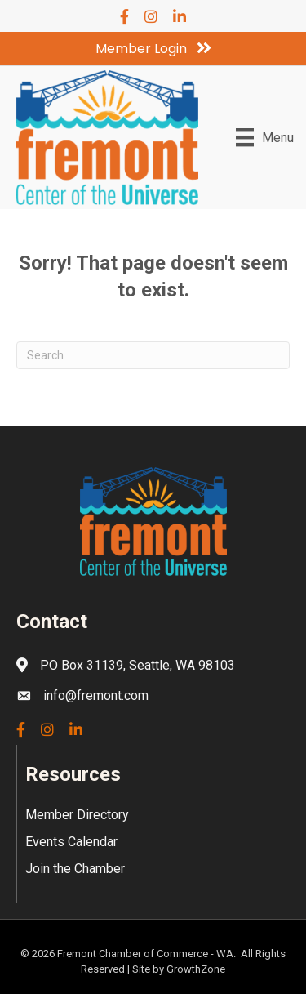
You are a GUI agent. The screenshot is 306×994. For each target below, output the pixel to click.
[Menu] (265, 137)
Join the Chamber (75, 868)
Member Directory (77, 814)
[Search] (153, 355)
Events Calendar (71, 841)
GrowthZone (195, 969)
